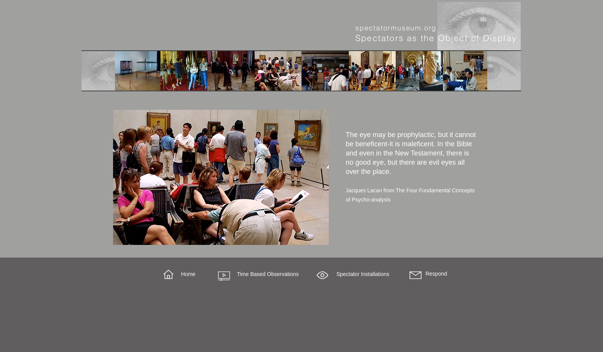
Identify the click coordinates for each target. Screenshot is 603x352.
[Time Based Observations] (267, 274)
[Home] (188, 274)
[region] (221, 177)
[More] (98, 71)
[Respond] (436, 274)
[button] (322, 275)
